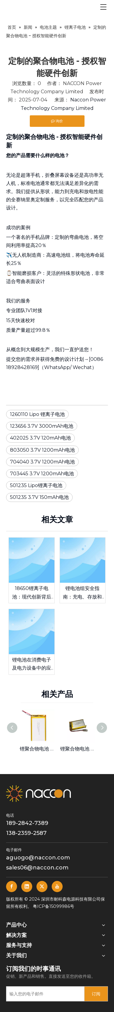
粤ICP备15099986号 (53, 906)
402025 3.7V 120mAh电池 (40, 438)
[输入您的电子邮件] (43, 994)
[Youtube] (57, 886)
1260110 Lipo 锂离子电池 (37, 414)
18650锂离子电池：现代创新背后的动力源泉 (31, 593)
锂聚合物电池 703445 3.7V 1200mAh (77, 749)
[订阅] (96, 993)
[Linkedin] (26, 886)
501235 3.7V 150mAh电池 (39, 497)
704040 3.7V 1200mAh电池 (42, 462)
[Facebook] (11, 886)
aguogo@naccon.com (38, 857)
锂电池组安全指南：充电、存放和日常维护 (82, 593)
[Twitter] (41, 886)
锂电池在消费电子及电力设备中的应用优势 (31, 664)
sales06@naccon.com (37, 867)
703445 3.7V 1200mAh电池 (42, 473)
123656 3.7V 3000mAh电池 (41, 426)
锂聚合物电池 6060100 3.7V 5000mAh (37, 749)
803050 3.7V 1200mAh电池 (42, 450)
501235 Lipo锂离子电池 (36, 485)
